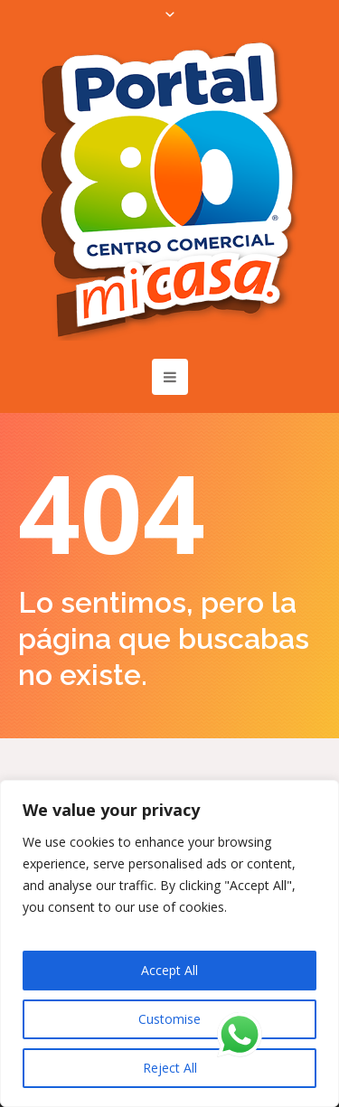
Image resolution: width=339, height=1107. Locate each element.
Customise (169, 1018)
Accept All (169, 970)
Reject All (170, 1067)
